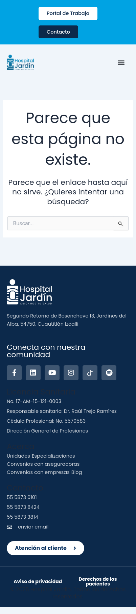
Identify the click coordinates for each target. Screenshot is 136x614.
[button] (121, 62)
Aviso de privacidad (38, 581)
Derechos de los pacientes (98, 581)
